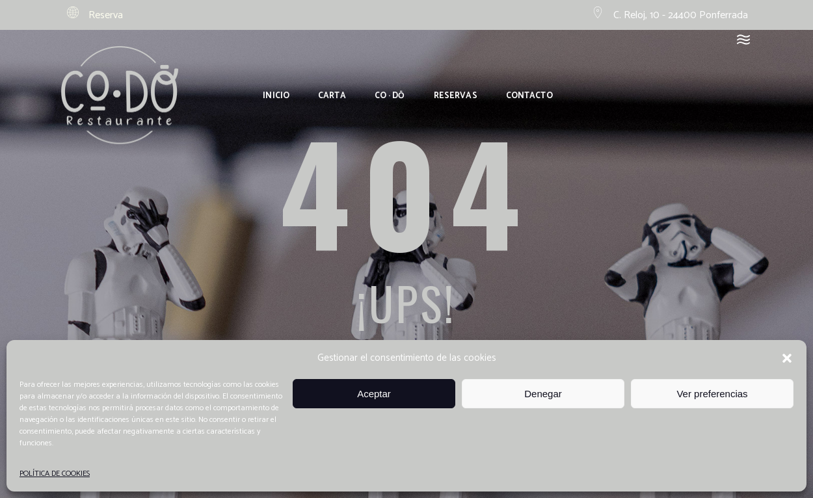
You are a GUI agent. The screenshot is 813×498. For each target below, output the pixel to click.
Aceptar (374, 393)
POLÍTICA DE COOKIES (55, 473)
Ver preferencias (711, 393)
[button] (786, 358)
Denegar (543, 393)
